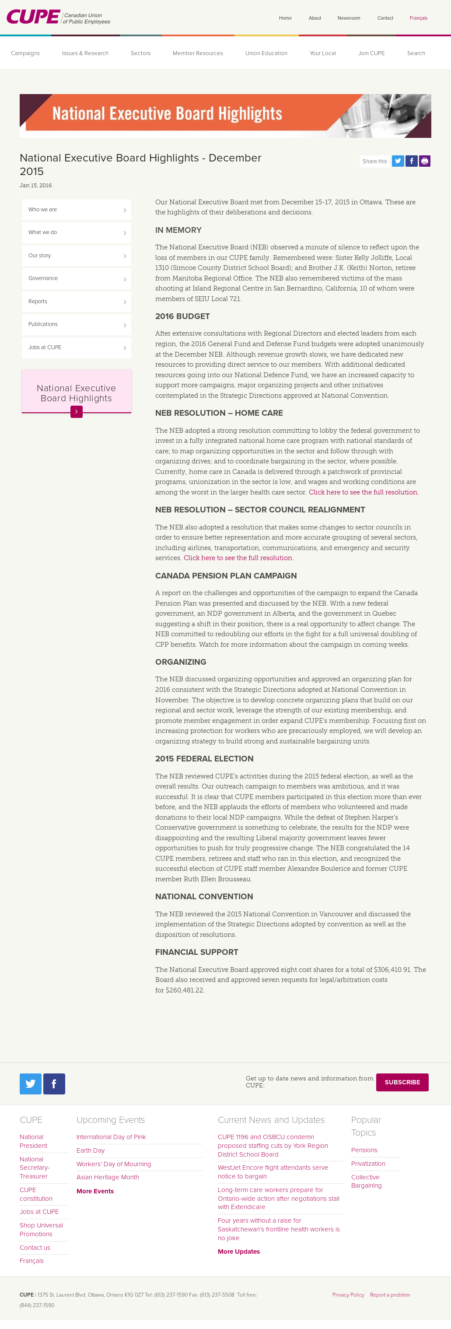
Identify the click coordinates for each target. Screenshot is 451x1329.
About (315, 18)
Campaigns (25, 53)
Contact (385, 18)
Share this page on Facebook (412, 161)
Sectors (140, 53)
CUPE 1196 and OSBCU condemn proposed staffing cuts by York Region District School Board (273, 1145)
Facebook (54, 1083)
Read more (76, 412)
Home (285, 18)
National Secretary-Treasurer (35, 1168)
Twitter (31, 1083)
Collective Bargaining (366, 1181)
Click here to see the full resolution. (364, 492)
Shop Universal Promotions (41, 1229)
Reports (37, 301)
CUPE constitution (36, 1194)
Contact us (35, 1248)
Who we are (42, 209)
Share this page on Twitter (398, 161)
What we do (42, 232)
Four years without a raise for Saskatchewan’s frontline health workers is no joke (279, 1229)
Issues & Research (85, 53)
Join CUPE (371, 53)
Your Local (323, 53)
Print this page (425, 161)
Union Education (266, 53)
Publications (43, 324)
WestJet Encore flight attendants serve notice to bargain (273, 1172)
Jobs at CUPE (44, 347)
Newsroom (349, 18)
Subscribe (402, 1082)
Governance (43, 278)
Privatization (368, 1164)
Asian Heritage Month (108, 1177)
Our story (39, 255)
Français (418, 18)
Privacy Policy (348, 1295)
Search (416, 53)
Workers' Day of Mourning (114, 1164)
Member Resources (198, 53)
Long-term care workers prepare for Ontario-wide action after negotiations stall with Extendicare (278, 1198)
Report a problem (390, 1295)
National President (33, 1141)
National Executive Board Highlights (76, 393)
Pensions (364, 1150)
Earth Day (91, 1150)
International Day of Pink (111, 1137)
